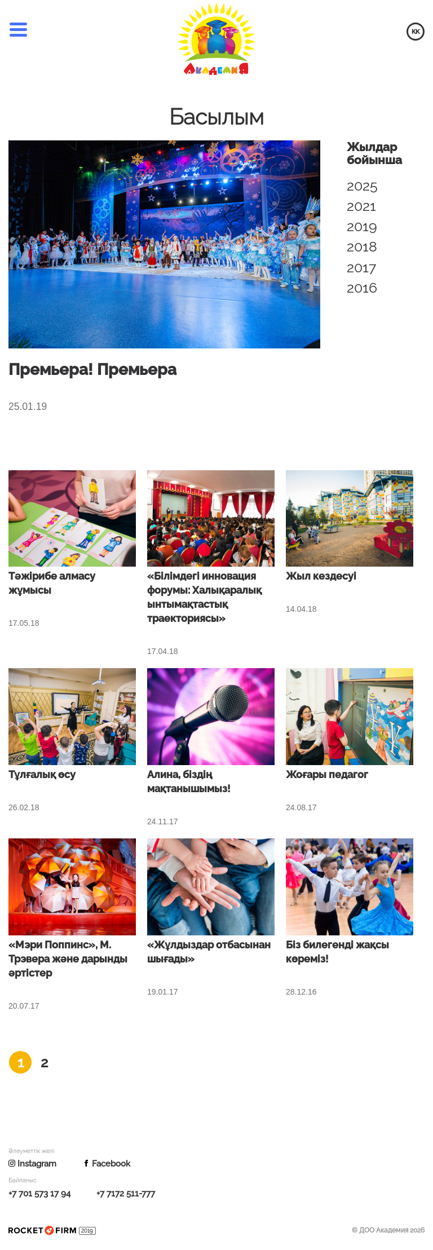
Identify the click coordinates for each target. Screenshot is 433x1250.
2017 (361, 267)
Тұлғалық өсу (42, 775)
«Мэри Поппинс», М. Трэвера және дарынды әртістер (67, 959)
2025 (362, 185)
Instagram (32, 1165)
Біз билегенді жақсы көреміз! (337, 952)
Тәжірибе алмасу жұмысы (51, 584)
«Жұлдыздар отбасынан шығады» (209, 952)
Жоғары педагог (327, 775)
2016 (362, 287)
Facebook (106, 1165)
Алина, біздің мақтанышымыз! (189, 782)
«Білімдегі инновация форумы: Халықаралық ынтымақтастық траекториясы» (204, 598)
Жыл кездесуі (321, 577)
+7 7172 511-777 (125, 1194)
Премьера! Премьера (98, 369)
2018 (362, 246)
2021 (361, 205)
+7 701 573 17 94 (39, 1194)
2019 (362, 226)
